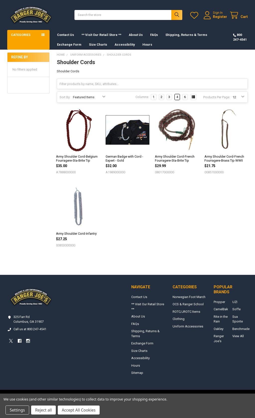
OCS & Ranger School (188, 304)
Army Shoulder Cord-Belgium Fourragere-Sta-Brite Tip (77, 158)
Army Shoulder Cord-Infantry (76, 233)
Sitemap (137, 373)
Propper (219, 302)
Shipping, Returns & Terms (186, 35)
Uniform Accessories (188, 326)
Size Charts (98, 44)
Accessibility (125, 44)
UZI (234, 302)
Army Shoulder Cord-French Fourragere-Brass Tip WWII (224, 158)
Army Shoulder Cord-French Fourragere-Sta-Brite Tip (174, 158)
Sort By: (65, 97)
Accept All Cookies (79, 410)
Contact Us (65, 35)
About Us (136, 35)
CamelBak (221, 309)
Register (220, 17)
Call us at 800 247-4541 (29, 329)
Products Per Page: (216, 97)
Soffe (236, 309)
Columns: (142, 97)
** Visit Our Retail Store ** (101, 35)
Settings (17, 410)
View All (238, 336)
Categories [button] (20, 35)
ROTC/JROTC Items (186, 312)
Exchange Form (69, 44)
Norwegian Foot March (189, 297)
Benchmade (241, 329)
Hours (147, 44)
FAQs (154, 35)
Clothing (179, 319)
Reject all (43, 410)
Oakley (218, 329)
